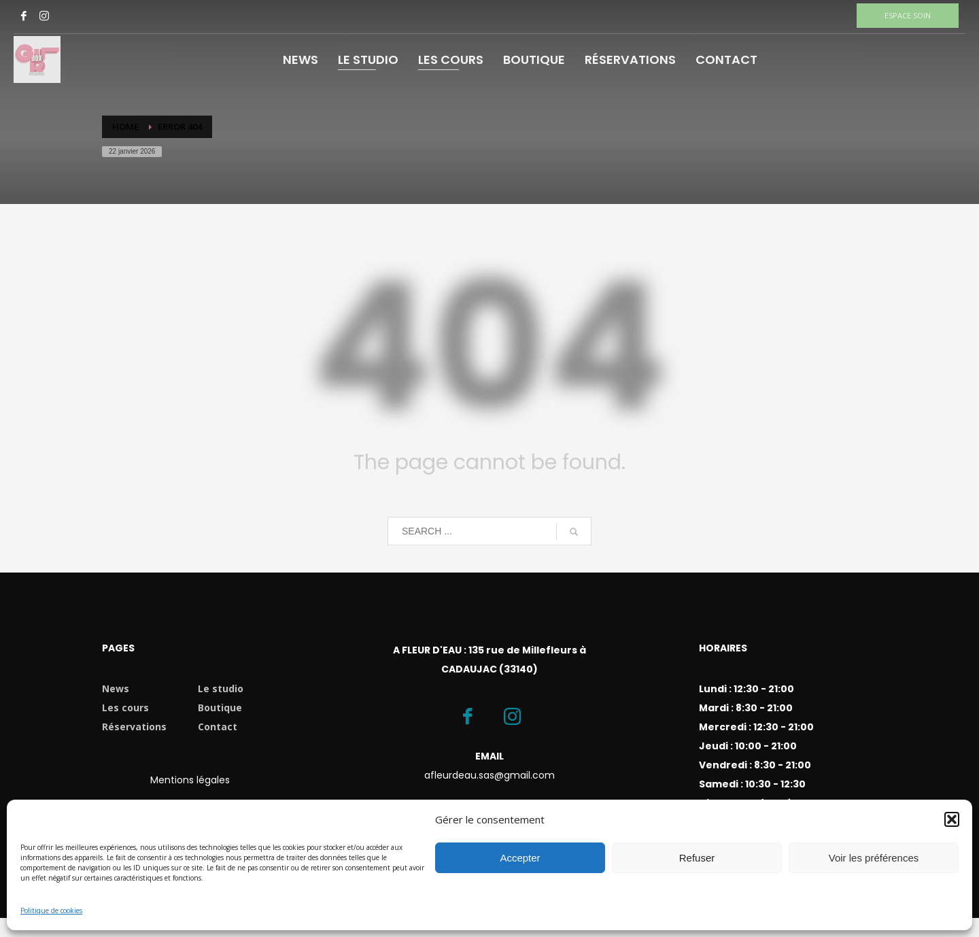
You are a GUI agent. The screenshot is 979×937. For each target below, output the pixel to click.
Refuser (697, 858)
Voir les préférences (874, 858)
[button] (952, 819)
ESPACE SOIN (907, 15)
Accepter (520, 858)
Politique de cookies (51, 910)
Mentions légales (190, 780)
